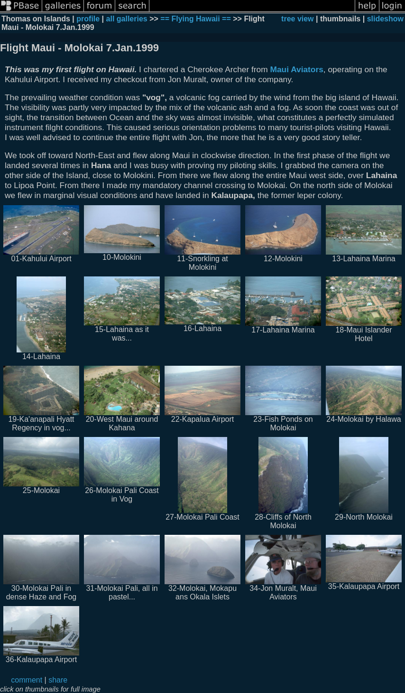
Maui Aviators (296, 69)
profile (88, 19)
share (57, 680)
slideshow (385, 19)
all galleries (126, 19)
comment (26, 680)
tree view (297, 19)
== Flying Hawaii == (195, 19)
